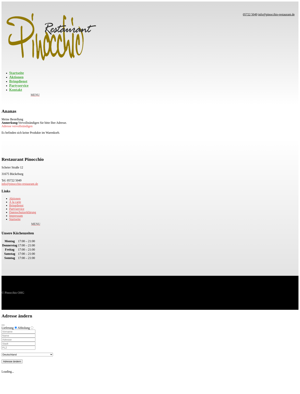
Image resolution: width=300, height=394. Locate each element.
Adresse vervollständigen (17, 126)
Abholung (25, 327)
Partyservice (18, 85)
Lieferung (9, 327)
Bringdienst (18, 81)
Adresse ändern (12, 361)
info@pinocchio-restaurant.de (20, 183)
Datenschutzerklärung (22, 212)
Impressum (16, 215)
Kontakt (15, 90)
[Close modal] (3, 325)
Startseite (16, 73)
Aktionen (16, 77)
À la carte (15, 202)
